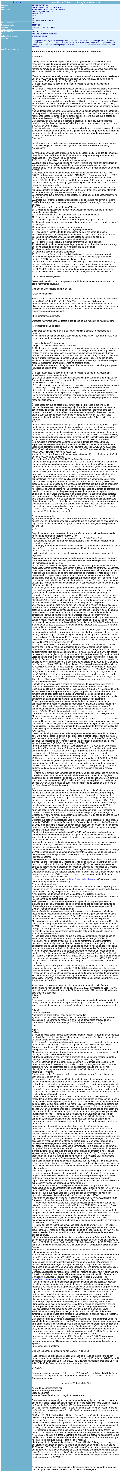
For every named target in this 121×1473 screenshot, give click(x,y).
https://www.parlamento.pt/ (45, 1279)
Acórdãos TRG (16, 2)
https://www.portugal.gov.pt (82, 879)
